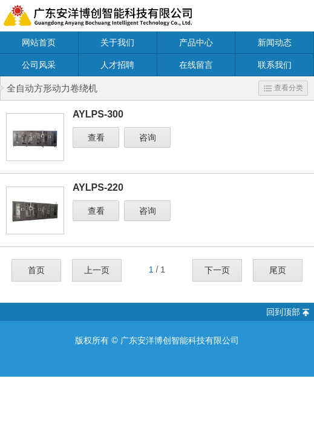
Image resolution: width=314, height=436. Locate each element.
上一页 (97, 270)
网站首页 (39, 42)
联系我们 (275, 65)
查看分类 (283, 88)
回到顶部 (283, 312)
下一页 (217, 270)
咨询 (147, 137)
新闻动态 (275, 42)
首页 (36, 270)
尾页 (277, 270)
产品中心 (196, 42)
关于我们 (117, 42)
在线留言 (196, 65)
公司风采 (39, 65)
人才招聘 (117, 65)
